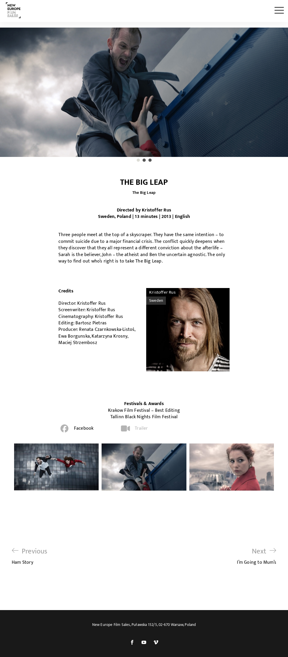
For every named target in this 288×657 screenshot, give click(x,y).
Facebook (84, 428)
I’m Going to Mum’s (256, 556)
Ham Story (30, 556)
